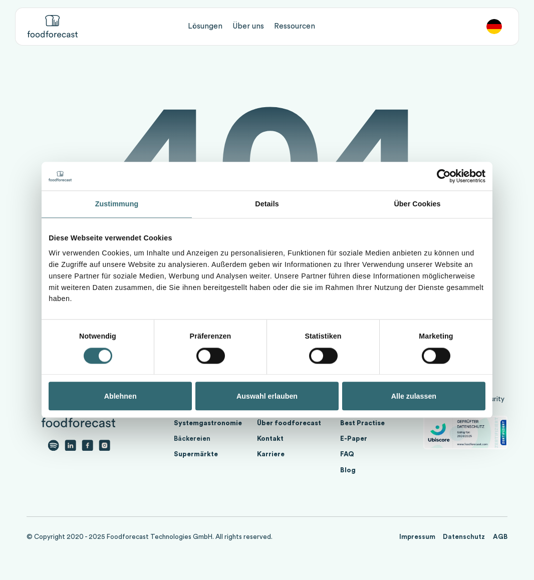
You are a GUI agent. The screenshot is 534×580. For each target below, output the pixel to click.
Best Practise (362, 423)
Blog (348, 470)
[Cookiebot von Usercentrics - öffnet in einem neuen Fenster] (441, 176)
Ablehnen (120, 396)
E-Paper (353, 438)
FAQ (347, 454)
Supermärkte (196, 454)
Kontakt (270, 438)
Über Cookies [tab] (417, 204)
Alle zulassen (413, 396)
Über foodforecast (289, 423)
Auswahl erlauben (267, 396)
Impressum (417, 536)
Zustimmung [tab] (117, 204)
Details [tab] (267, 204)
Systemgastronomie (208, 423)
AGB (500, 536)
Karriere (271, 454)
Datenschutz (464, 536)
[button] (205, 27)
